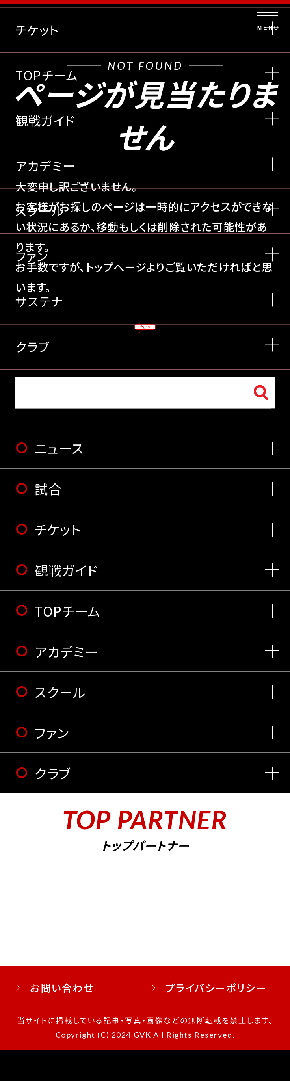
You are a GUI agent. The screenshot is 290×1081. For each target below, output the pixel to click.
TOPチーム (67, 641)
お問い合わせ (62, 1018)
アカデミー (66, 682)
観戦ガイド (66, 601)
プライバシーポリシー (215, 1018)
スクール (60, 722)
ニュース (59, 479)
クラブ (53, 804)
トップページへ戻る (145, 338)
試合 (48, 519)
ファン (52, 763)
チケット (58, 560)
